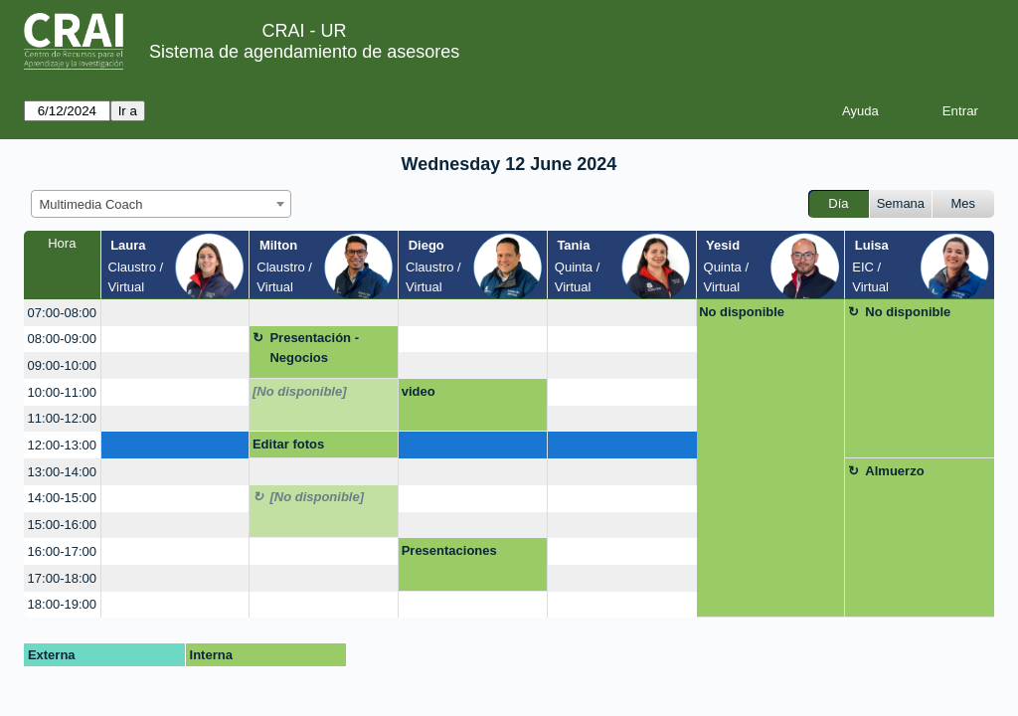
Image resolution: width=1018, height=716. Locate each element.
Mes (963, 203)
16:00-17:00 (62, 551)
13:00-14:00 (62, 471)
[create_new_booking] (175, 312)
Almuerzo (894, 470)
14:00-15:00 (62, 497)
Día (838, 203)
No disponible (741, 311)
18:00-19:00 (62, 604)
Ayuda (860, 110)
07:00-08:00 (62, 312)
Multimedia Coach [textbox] (91, 204)
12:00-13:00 (62, 445)
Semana (901, 203)
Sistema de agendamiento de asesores (304, 52)
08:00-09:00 (62, 338)
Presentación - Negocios (314, 347)
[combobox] (161, 204)
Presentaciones (449, 550)
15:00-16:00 (62, 524)
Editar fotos (288, 444)
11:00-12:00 (62, 418)
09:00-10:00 (62, 365)
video (418, 391)
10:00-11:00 (62, 392)
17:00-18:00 (62, 578)
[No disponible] (300, 391)
